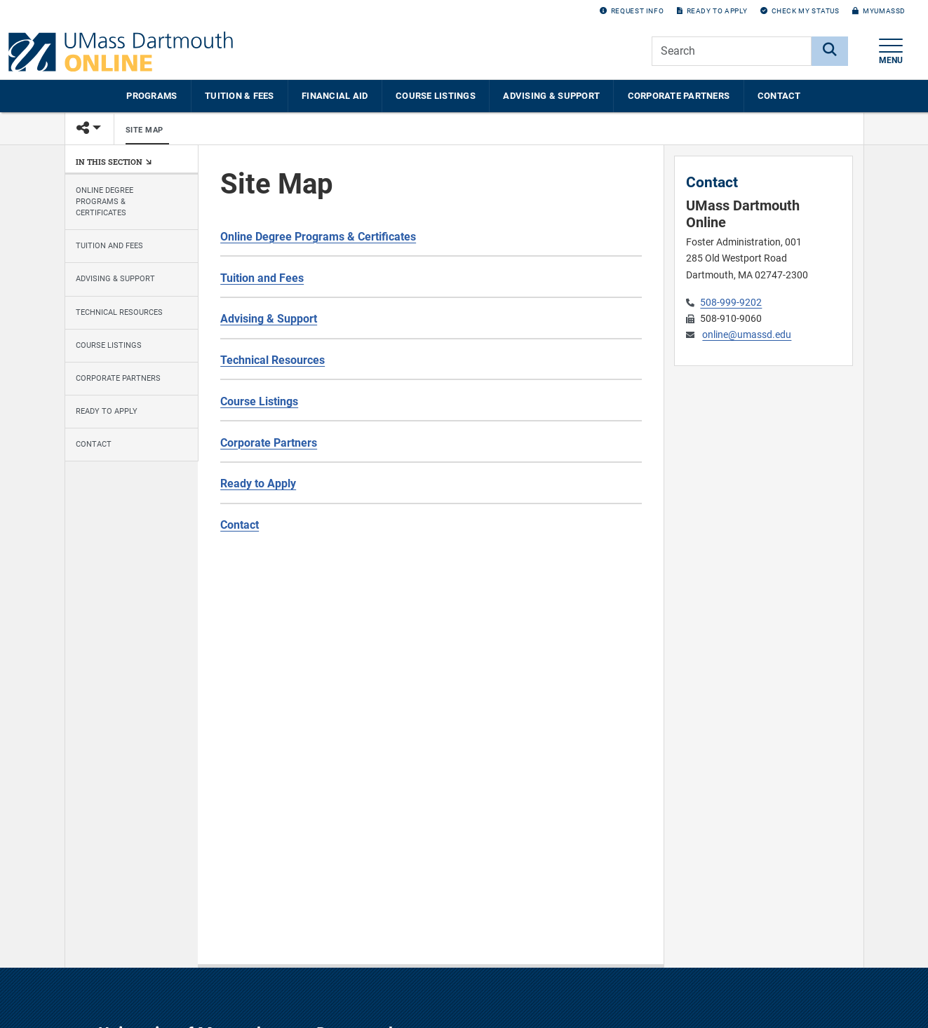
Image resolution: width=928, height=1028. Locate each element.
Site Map (144, 130)
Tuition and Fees (109, 245)
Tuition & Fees (239, 95)
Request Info (632, 11)
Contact (779, 95)
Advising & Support (551, 95)
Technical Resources (119, 312)
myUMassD (879, 11)
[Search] (830, 51)
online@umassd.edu (746, 335)
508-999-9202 (731, 303)
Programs (151, 95)
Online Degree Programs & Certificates (104, 201)
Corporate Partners (679, 95)
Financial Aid (335, 95)
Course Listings (436, 95)
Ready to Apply (712, 11)
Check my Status (800, 11)
